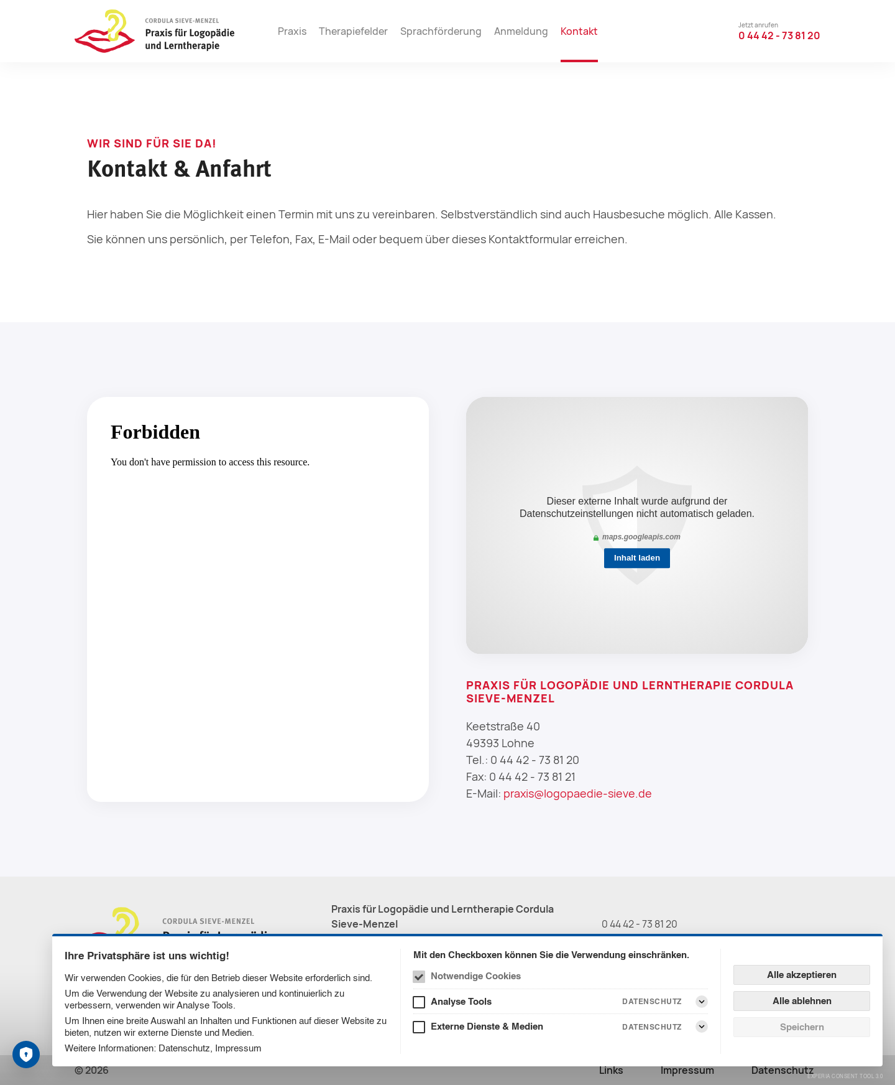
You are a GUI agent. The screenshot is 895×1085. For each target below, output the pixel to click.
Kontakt (579, 31)
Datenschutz (184, 1048)
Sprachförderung (441, 31)
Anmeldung (521, 31)
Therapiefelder (353, 31)
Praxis (292, 31)
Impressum (238, 1048)
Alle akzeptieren (802, 974)
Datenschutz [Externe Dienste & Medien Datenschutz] (652, 1026)
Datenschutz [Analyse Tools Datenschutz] (652, 1001)
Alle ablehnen (802, 1000)
